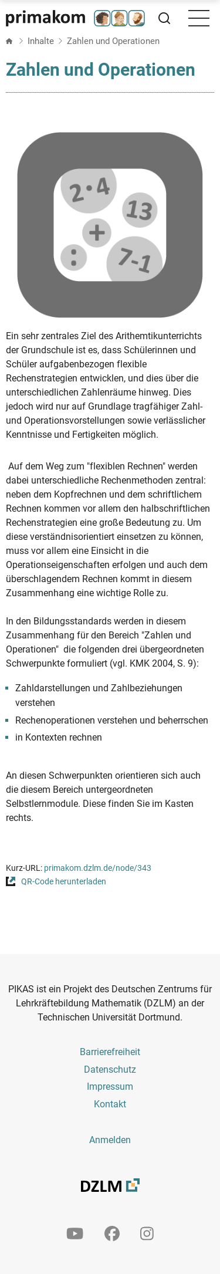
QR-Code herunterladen (63, 882)
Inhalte (41, 41)
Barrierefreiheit (110, 1051)
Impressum (110, 1086)
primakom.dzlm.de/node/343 (97, 868)
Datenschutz (110, 1069)
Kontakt (110, 1104)
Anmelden (110, 1139)
